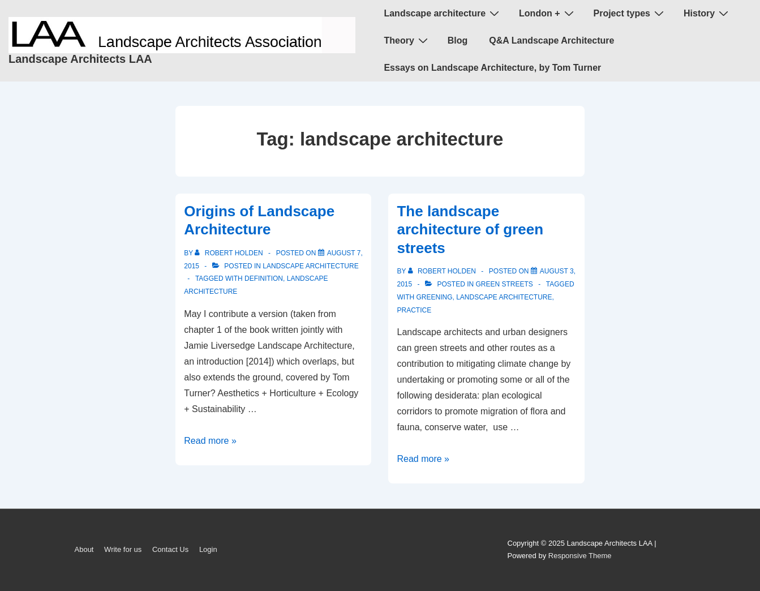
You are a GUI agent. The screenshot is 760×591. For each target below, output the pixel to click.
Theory (407, 40)
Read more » (210, 441)
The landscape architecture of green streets (470, 229)
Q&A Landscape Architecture (551, 40)
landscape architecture (310, 266)
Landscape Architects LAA (80, 59)
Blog (458, 40)
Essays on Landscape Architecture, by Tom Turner (492, 67)
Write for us (122, 549)
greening (434, 297)
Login (208, 549)
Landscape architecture (443, 13)
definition (263, 278)
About (84, 549)
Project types (630, 13)
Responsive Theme (580, 555)
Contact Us (170, 549)
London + (547, 13)
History (707, 13)
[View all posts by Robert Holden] (230, 253)
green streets (504, 284)
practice (414, 310)
